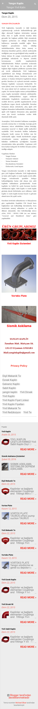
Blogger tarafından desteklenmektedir (19, 696)
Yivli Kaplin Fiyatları (13, 404)
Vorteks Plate (7, 555)
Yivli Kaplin (9, 396)
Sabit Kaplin (9, 388)
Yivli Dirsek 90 (7, 604)
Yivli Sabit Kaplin (9, 629)
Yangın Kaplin (16, 3)
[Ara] (35, 4)
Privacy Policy (19, 365)
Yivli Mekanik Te (12, 408)
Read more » (28, 449)
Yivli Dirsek (26, 392)
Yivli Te (27, 412)
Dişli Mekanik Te (12, 376)
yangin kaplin (10, 392)
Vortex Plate (7, 505)
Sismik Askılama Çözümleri (13, 456)
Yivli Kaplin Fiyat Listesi (16, 400)
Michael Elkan (21, 703)
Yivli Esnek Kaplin (9, 580)
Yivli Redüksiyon (12, 412)
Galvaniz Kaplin (11, 384)
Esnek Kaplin (10, 380)
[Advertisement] (19, 673)
